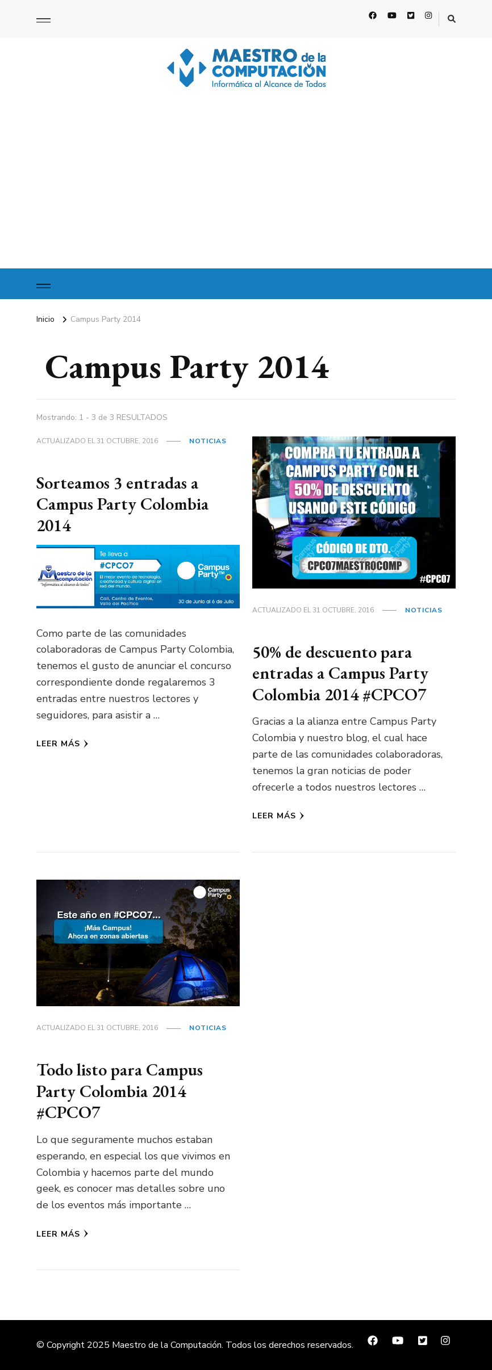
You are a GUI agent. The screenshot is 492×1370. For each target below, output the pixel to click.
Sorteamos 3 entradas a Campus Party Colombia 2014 (122, 504)
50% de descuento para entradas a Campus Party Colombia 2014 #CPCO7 (340, 673)
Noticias (208, 441)
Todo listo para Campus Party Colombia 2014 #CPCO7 (119, 1090)
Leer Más (62, 743)
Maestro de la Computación (167, 1345)
